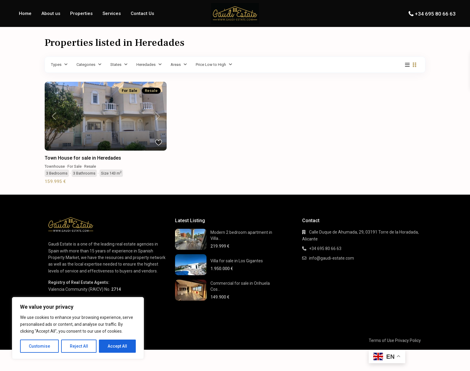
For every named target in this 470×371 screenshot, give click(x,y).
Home (25, 13)
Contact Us (142, 13)
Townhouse (55, 166)
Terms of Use (381, 340)
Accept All (117, 346)
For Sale (74, 166)
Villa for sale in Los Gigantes (236, 260)
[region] (78, 328)
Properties (81, 13)
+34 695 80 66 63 (435, 14)
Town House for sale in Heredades (83, 158)
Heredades (146, 64)
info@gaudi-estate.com (331, 258)
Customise (39, 346)
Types (56, 64)
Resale (90, 166)
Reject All (79, 346)
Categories (85, 64)
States (115, 64)
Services (112, 13)
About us (50, 13)
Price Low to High (211, 64)
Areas (176, 64)
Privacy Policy (408, 340)
